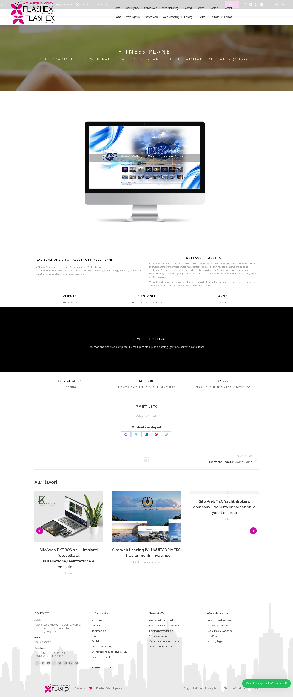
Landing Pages (141, 562)
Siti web (152, 416)
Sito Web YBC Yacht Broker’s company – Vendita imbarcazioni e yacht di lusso (224, 507)
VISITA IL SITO (146, 406)
